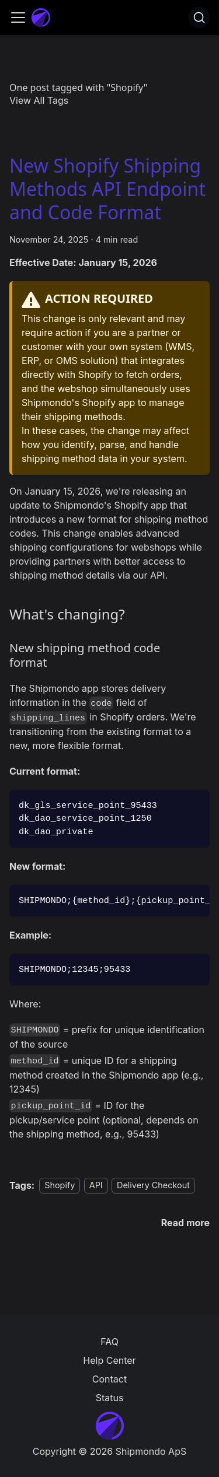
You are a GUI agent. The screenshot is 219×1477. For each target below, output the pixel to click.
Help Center (109, 1360)
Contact (109, 1379)
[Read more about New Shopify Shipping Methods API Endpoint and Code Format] (185, 1222)
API (96, 1186)
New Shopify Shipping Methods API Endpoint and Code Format (107, 189)
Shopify (59, 1186)
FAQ (109, 1342)
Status (110, 1398)
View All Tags (38, 100)
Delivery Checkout (153, 1186)
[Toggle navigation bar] (18, 17)
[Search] (199, 17)
